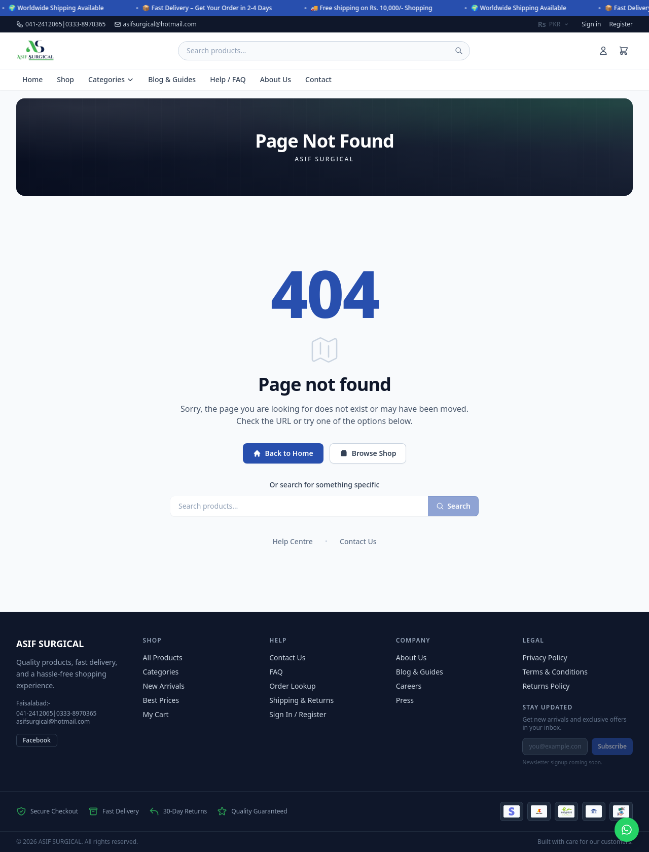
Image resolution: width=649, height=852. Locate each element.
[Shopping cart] (624, 51)
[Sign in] (603, 51)
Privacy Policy (544, 657)
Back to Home (283, 453)
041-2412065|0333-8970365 (61, 24)
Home (32, 79)
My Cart (156, 714)
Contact (318, 79)
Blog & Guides (172, 79)
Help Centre (292, 541)
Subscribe (612, 746)
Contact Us (358, 541)
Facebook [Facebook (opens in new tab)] (37, 740)
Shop (65, 79)
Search (453, 506)
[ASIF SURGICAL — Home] (35, 51)
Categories (111, 79)
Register (621, 24)
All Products (163, 657)
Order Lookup (292, 686)
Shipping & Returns (301, 700)
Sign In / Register (297, 714)
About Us (275, 79)
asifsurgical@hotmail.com (155, 24)
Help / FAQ (228, 79)
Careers (408, 686)
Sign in (591, 24)
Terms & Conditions (555, 672)
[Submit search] (459, 51)
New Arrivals (164, 686)
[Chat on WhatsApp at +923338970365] (627, 830)
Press (405, 700)
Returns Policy (545, 686)
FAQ (276, 672)
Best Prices (161, 700)
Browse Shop (368, 453)
